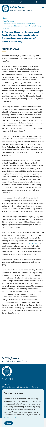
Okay (8, 423)
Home (4, 18)
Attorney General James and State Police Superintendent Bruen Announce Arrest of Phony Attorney (22, 26)
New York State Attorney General (21, 10)
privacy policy (10, 417)
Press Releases (8, 21)
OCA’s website (32, 243)
